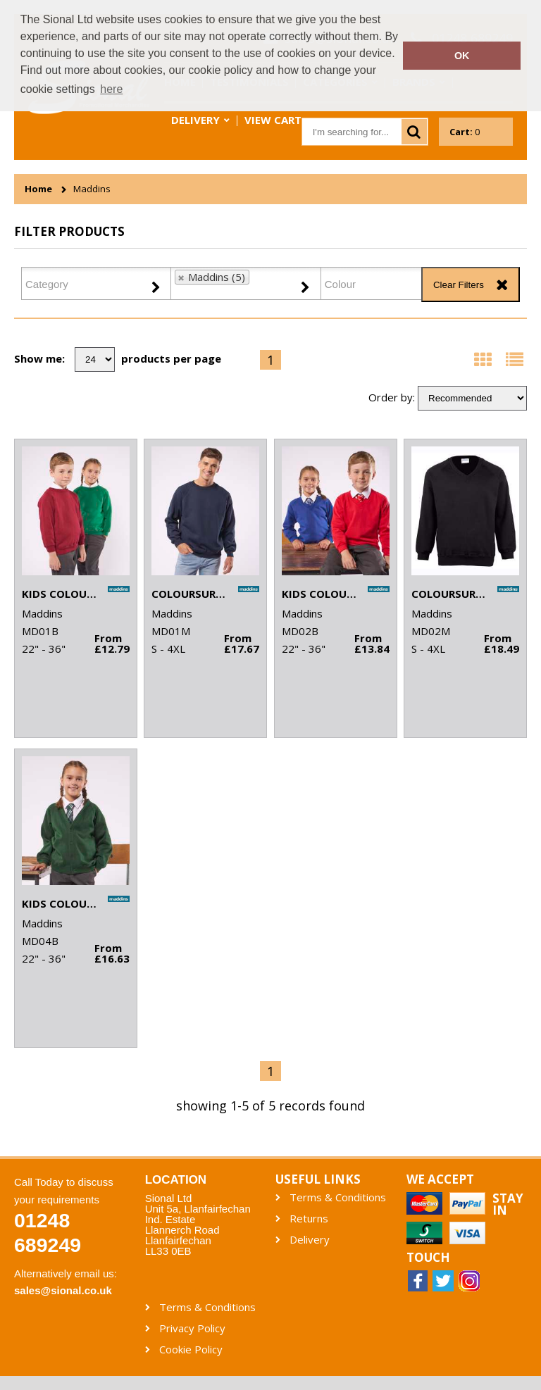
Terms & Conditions (338, 1197)
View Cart (272, 120)
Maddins (92, 189)
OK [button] (462, 55)
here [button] (111, 89)
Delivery (195, 120)
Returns (309, 1218)
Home (38, 189)
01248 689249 (47, 1232)
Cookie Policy (191, 1349)
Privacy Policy (192, 1328)
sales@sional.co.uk (63, 1290)
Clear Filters (458, 285)
